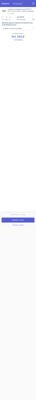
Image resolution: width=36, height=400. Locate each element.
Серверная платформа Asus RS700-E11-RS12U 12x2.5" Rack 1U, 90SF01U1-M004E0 (21, 10)
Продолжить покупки (18, 214)
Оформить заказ (18, 220)
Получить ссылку (18, 225)
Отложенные (17, 4)
